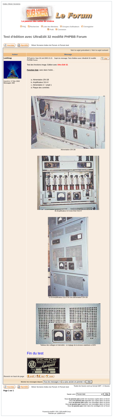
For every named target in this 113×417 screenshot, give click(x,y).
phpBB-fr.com (61, 413)
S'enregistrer (87, 27)
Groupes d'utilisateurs (69, 27)
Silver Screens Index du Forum (44, 45)
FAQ (23, 27)
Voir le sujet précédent (80, 50)
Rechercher (33, 27)
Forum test (64, 45)
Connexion (60, 30)
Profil (50, 30)
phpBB (52, 411)
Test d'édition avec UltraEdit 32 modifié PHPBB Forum (45, 37)
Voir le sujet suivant (100, 50)
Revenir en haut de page (14, 376)
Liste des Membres (49, 27)
